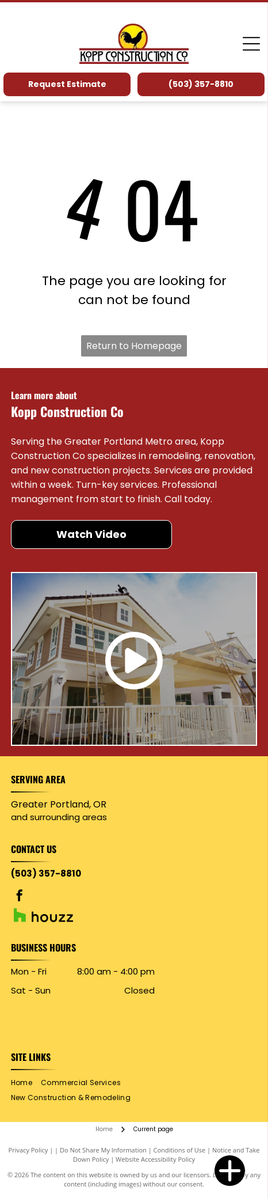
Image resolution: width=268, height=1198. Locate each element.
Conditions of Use (180, 1150)
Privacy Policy (28, 1150)
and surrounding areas (59, 817)
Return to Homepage (134, 345)
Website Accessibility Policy (155, 1159)
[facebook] (19, 897)
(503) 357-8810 (46, 873)
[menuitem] (26, 1082)
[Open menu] (251, 43)
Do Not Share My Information (103, 1150)
